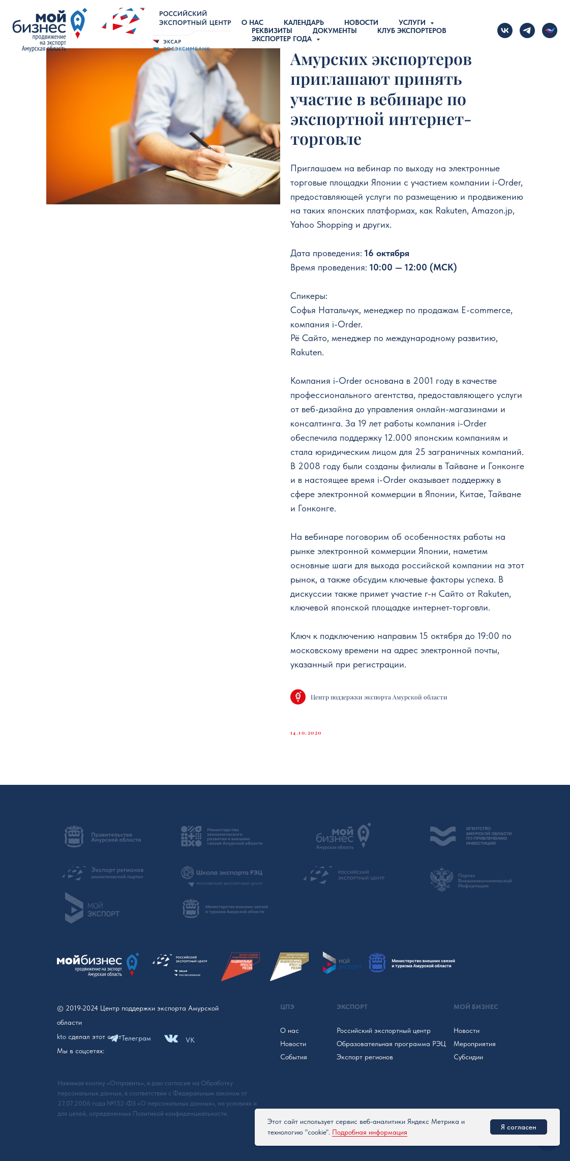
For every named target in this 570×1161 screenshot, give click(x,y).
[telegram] (527, 30)
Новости (361, 22)
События (293, 1057)
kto (61, 1036)
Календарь (304, 22)
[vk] (505, 30)
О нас (252, 22)
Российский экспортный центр (384, 1030)
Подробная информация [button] (369, 1132)
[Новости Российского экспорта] (549, 30)
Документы (335, 30)
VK (190, 1040)
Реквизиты (272, 30)
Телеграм (136, 1038)
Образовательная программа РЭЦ (391, 1044)
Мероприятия (475, 1044)
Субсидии (468, 1057)
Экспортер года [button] (283, 39)
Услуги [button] (413, 22)
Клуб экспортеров (411, 30)
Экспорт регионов (365, 1057)
